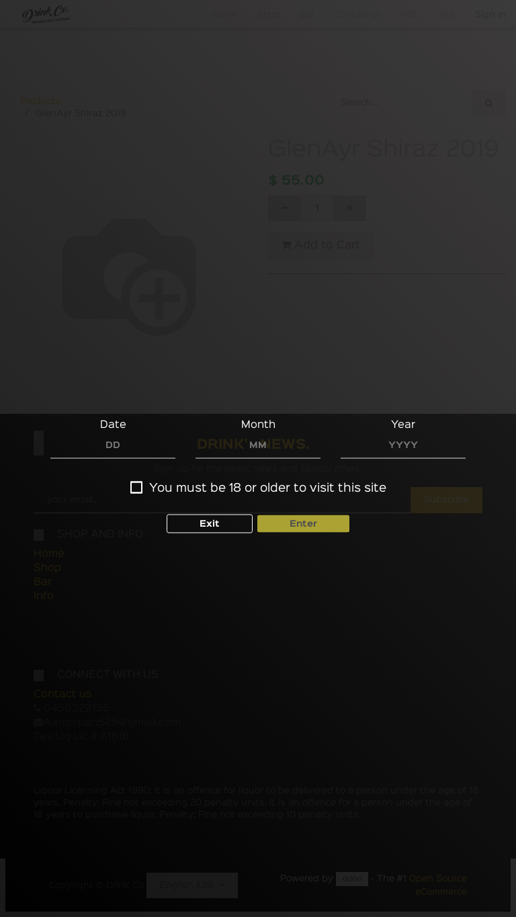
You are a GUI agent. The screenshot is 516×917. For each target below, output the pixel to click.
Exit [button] (210, 523)
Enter (303, 523)
